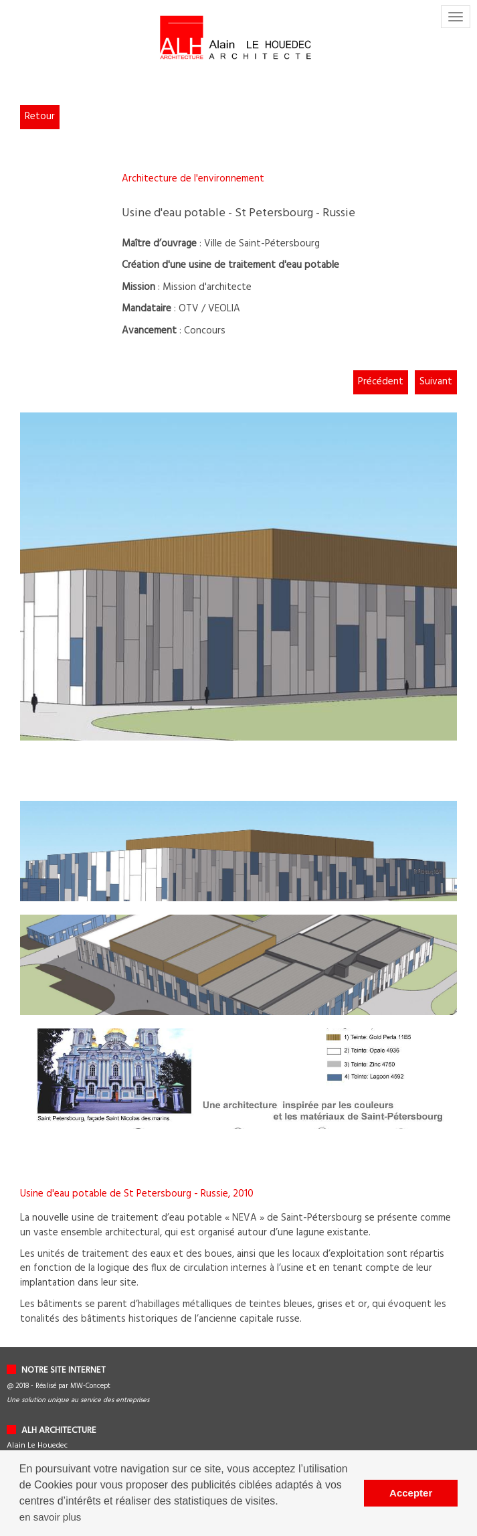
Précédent (380, 382)
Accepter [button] (410, 1493)
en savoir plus (50, 1517)
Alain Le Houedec (37, 1445)
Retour (40, 116)
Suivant (435, 382)
